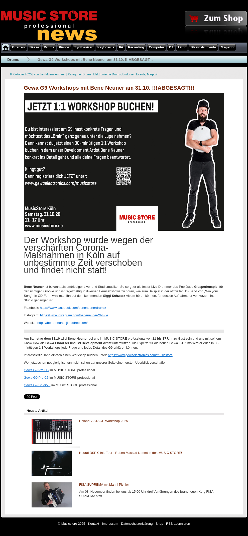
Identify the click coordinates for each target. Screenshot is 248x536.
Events (140, 74)
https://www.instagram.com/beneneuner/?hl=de (74, 315)
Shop (159, 523)
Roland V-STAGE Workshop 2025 (103, 421)
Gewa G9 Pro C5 (36, 377)
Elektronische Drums (107, 74)
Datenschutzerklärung (137, 523)
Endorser (128, 74)
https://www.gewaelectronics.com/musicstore (140, 355)
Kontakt (93, 523)
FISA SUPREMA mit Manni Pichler (104, 484)
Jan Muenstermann (53, 74)
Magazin (152, 74)
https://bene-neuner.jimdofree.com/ (62, 323)
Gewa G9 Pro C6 (36, 370)
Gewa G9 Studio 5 (37, 385)
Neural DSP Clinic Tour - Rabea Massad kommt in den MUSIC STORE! (130, 453)
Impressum (110, 523)
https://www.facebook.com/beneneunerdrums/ (73, 308)
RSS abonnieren (178, 523)
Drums (13, 59)
